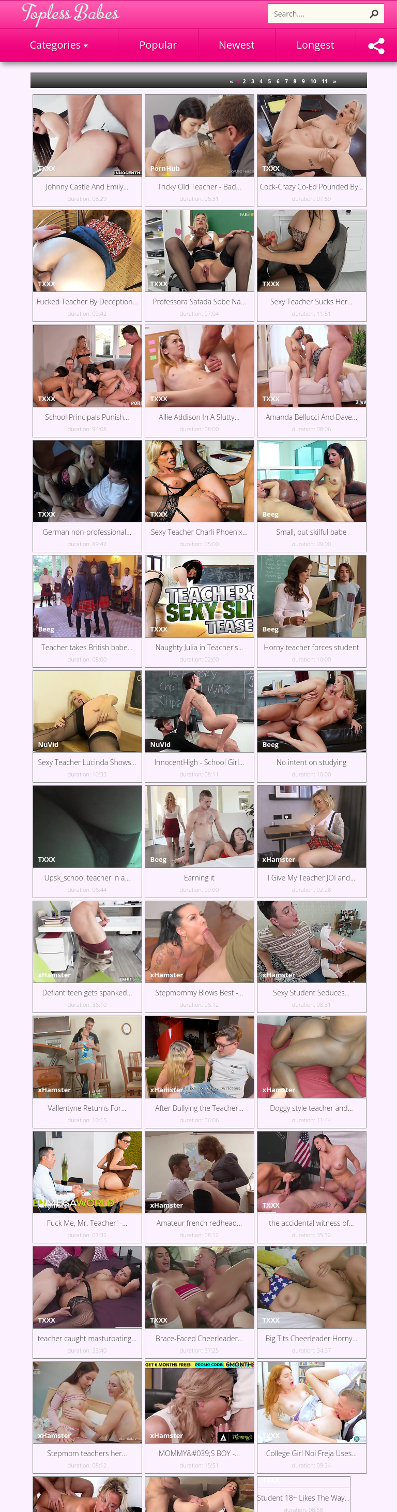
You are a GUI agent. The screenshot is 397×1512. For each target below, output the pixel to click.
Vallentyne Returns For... (87, 1108)
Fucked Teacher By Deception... (87, 301)
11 (324, 81)
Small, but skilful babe (312, 532)
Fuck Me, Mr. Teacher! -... (87, 1223)
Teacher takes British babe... (86, 647)
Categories (58, 45)
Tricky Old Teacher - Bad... (199, 187)
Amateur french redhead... (199, 1223)
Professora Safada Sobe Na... (199, 301)
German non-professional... (87, 532)
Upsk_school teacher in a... (87, 878)
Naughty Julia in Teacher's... (199, 647)
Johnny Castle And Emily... (87, 187)
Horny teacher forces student (311, 647)
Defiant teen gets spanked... (87, 992)
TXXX (47, 168)
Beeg (271, 514)
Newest (237, 45)
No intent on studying (311, 762)
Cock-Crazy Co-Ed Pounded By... (311, 187)
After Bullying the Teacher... (199, 1108)
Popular (158, 45)
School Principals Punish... (87, 417)
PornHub (165, 168)
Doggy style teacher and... (311, 1108)
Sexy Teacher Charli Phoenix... (199, 532)
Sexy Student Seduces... (311, 992)
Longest (315, 45)
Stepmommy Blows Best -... (199, 992)
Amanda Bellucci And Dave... (311, 417)
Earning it (199, 878)
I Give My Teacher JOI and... (312, 878)
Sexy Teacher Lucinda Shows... (87, 762)
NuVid (48, 744)
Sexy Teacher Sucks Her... (311, 301)
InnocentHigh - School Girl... (200, 762)
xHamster (279, 859)
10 (313, 81)
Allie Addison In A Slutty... (199, 417)
